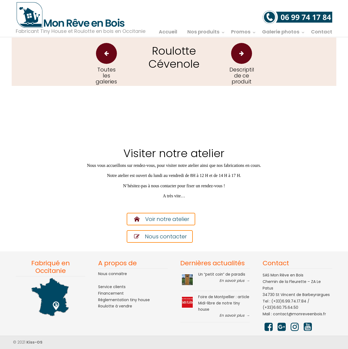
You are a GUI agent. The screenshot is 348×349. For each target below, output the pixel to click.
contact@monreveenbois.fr (299, 314)
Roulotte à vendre (115, 306)
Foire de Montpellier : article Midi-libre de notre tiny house (223, 303)
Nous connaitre (112, 273)
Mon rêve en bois (71, 15)
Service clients (112, 286)
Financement (111, 293)
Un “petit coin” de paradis (221, 274)
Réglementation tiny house (124, 300)
